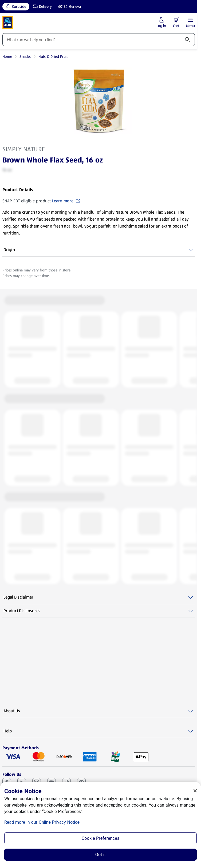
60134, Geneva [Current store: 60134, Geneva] (69, 6)
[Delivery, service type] (41, 6)
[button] (176, 20)
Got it (100, 854)
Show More (12, 233)
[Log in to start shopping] (161, 22)
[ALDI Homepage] (8, 22)
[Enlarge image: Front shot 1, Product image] (98, 100)
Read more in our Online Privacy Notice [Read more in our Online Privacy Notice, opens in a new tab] (42, 822)
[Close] (195, 791)
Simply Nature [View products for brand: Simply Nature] (23, 149)
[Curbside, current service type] (15, 6)
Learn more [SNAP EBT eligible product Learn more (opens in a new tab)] (66, 201)
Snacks (25, 56)
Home (7, 56)
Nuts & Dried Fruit (53, 56)
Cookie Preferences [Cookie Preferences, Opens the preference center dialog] (100, 838)
